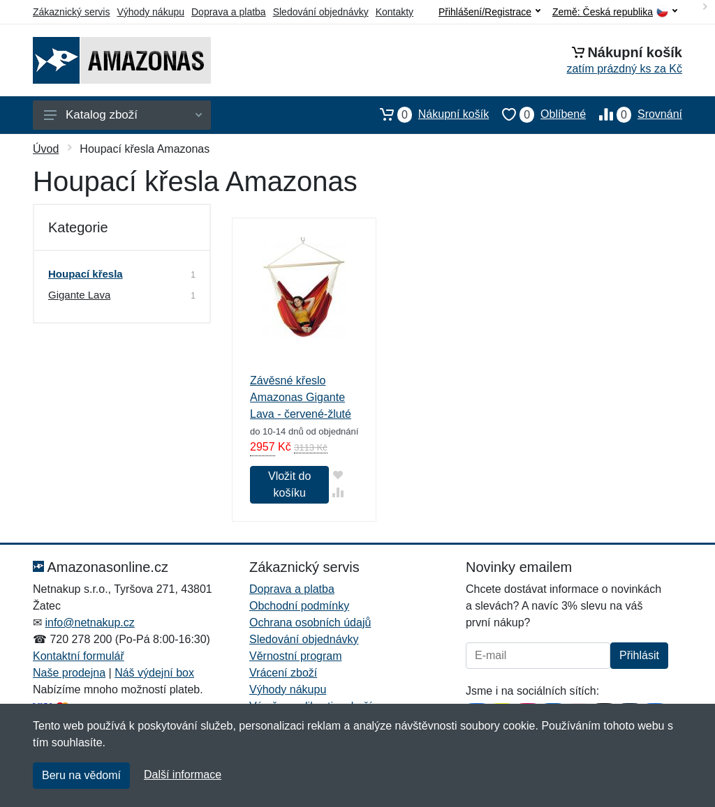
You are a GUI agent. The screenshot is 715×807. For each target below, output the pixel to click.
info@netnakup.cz (89, 622)
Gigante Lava (79, 295)
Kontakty (394, 11)
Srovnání (634, 114)
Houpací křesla (85, 274)
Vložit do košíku (289, 484)
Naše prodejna (69, 673)
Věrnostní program (295, 656)
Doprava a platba (228, 11)
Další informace (182, 774)
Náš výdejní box (154, 673)
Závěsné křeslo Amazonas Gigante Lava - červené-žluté (300, 397)
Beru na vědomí (81, 775)
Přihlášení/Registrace (489, 12)
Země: (614, 12)
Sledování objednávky (321, 11)
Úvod (46, 149)
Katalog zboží (123, 114)
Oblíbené (537, 114)
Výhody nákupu (150, 11)
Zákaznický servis (71, 11)
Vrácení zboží (283, 673)
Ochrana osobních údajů (310, 622)
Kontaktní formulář (78, 656)
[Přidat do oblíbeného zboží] (337, 474)
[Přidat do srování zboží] (337, 492)
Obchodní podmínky (299, 606)
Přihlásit (639, 655)
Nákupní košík (428, 114)
